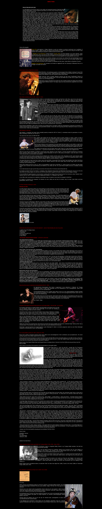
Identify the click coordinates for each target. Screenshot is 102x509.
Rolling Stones (55, 145)
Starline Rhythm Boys (33, 342)
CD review (31, 222)
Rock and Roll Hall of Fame (51, 146)
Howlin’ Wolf (63, 161)
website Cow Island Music (25, 440)
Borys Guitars (62, 348)
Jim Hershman (26, 394)
